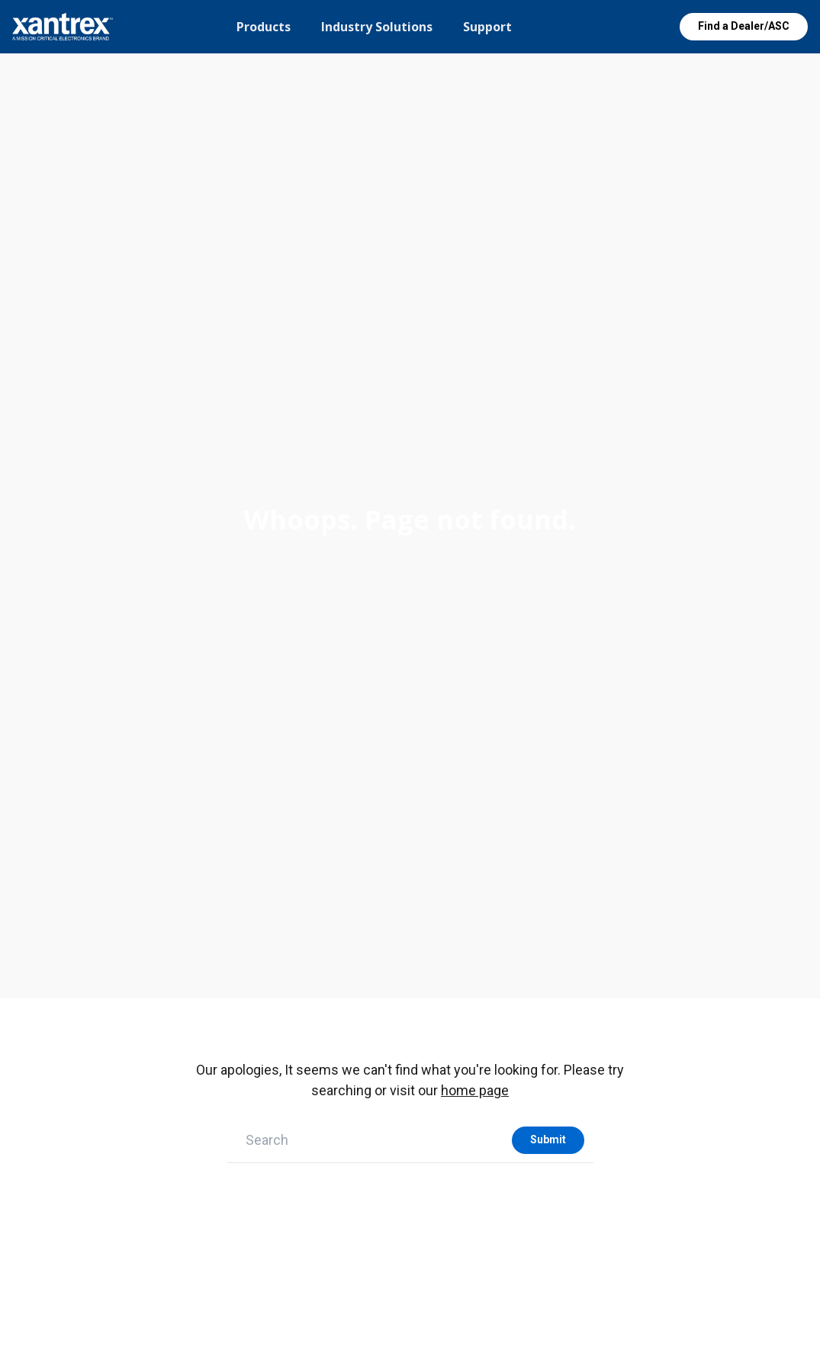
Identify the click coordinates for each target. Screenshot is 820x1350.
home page (475, 1090)
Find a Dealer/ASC (743, 26)
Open (642, 27)
